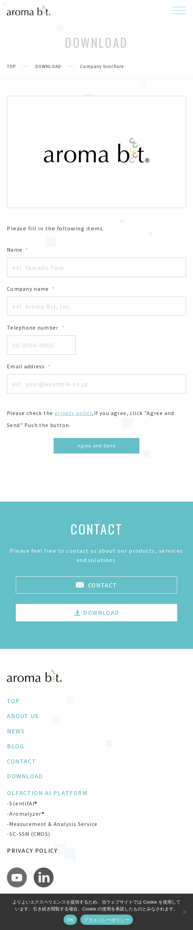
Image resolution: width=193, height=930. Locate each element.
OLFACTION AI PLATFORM (47, 793)
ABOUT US (23, 716)
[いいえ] (184, 911)
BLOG (15, 746)
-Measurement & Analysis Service (52, 823)
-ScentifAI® (22, 803)
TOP (11, 66)
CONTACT (21, 761)
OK (70, 919)
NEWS (16, 731)
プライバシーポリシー (106, 919)
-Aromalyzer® (26, 813)
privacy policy (73, 413)
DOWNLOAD (48, 66)
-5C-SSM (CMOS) (28, 833)
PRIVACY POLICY (32, 850)
